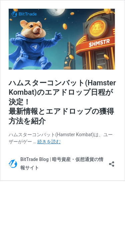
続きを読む (49, 141)
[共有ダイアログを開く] (111, 162)
